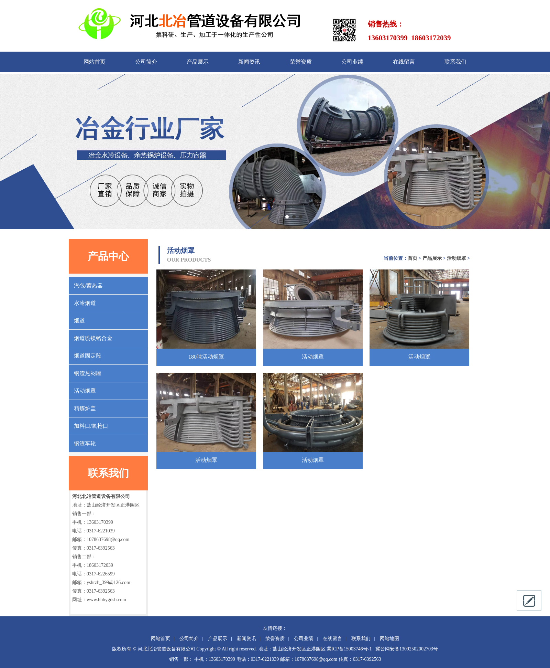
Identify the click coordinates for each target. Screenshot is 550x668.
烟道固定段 (87, 356)
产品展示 (198, 62)
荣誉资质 (301, 62)
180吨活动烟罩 (206, 357)
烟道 (79, 321)
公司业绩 (352, 62)
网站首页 (95, 62)
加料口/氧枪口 (91, 426)
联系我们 (455, 62)
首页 (412, 258)
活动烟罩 (85, 391)
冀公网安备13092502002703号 (406, 648)
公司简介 (146, 62)
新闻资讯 (249, 62)
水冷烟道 (85, 303)
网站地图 (389, 638)
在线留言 (404, 62)
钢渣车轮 (85, 443)
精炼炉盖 (85, 408)
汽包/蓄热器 (88, 285)
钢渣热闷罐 (87, 373)
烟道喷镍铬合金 (93, 338)
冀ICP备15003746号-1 (349, 648)
